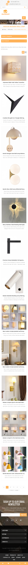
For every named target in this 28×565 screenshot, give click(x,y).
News (13, 557)
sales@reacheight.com (15, 4)
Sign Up (23, 515)
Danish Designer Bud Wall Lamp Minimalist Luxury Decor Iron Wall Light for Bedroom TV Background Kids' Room (14, 153)
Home (4, 29)
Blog (23, 557)
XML (14, 560)
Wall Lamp (10, 29)
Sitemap (18, 557)
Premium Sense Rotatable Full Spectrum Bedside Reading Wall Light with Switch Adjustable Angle (14, 260)
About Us (20, 555)
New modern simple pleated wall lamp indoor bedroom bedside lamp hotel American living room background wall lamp (14, 331)
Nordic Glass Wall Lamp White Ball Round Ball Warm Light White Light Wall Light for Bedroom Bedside (14, 189)
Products (13, 555)
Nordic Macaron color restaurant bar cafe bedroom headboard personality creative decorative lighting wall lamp (14, 473)
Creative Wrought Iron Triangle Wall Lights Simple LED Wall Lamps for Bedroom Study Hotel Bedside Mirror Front (14, 118)
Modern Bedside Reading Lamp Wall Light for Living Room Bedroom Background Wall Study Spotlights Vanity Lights (14, 295)
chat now (14, 562)
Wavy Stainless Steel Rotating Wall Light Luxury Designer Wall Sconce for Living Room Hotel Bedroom (14, 224)
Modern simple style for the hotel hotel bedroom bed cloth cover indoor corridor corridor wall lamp (14, 402)
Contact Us (6, 557)
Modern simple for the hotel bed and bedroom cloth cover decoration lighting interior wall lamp (14, 438)
